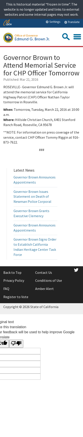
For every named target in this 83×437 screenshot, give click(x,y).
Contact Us (43, 272)
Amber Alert (44, 288)
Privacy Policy (13, 280)
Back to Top (12, 272)
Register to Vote (15, 297)
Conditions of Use (48, 280)
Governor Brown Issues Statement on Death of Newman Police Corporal (32, 196)
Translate (72, 22)
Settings (53, 22)
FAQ (6, 288)
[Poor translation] (16, 344)
